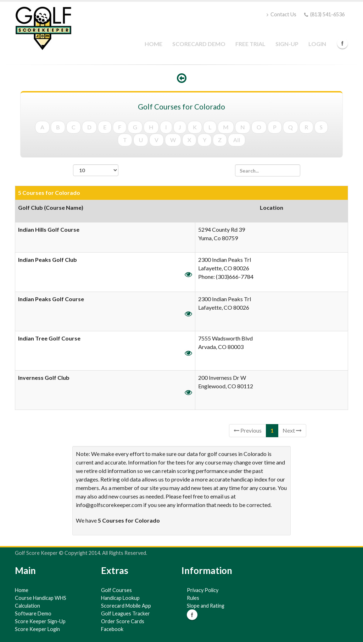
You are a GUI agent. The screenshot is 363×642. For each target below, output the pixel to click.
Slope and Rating (205, 606)
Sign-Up (286, 43)
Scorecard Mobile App (126, 606)
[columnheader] (105, 211)
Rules (193, 598)
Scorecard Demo (198, 43)
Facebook (342, 43)
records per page (95, 173)
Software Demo (33, 613)
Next (292, 430)
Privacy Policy (202, 590)
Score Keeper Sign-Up (40, 621)
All (236, 139)
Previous (248, 430)
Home (153, 43)
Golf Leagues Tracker (125, 613)
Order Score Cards (122, 621)
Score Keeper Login (37, 629)
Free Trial (250, 43)
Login (317, 43)
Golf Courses (116, 590)
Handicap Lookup (120, 598)
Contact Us (281, 14)
